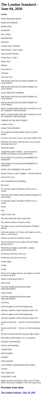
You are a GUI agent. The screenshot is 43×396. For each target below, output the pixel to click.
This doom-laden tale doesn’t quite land (15, 218)
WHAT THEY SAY (8, 214)
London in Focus (7, 124)
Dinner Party (5, 61)
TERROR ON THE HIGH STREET (14, 120)
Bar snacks (5, 185)
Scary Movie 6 (6, 69)
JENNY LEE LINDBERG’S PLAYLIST (16, 169)
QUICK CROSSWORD (10, 346)
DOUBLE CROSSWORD (10, 342)
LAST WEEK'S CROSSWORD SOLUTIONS (18, 365)
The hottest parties (7, 148)
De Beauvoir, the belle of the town (13, 254)
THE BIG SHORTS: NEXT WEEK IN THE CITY (19, 310)
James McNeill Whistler (10, 54)
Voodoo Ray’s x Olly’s (9, 58)
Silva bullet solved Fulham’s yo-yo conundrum (18, 338)
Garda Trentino (6, 293)
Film (2, 211)
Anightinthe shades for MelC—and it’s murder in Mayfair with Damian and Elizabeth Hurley (19, 153)
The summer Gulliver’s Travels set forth (15, 222)
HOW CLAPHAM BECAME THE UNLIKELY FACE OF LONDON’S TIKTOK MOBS (21, 110)
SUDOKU (5, 357)
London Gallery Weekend (10, 46)
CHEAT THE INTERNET (10, 128)
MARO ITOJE (6, 27)
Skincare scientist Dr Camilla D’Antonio (16, 238)
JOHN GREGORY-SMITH (11, 19)
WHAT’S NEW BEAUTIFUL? (12, 279)
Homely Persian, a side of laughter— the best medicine (21, 173)
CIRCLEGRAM (7, 361)
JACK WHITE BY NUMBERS (12, 93)
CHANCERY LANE (8, 377)
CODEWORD (6, 349)
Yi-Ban (3, 269)
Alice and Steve (6, 77)
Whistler (4, 65)
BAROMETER (6, 38)
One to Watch (6, 34)
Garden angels (6, 262)
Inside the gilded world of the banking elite (17, 307)
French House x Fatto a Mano (12, 50)
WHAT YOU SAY (8, 177)
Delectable (5, 42)
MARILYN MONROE (9, 23)
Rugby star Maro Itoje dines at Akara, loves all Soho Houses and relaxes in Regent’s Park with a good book (21, 382)
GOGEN (4, 369)
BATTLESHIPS (7, 353)
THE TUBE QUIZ (8, 373)
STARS (4, 265)
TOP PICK (5, 303)
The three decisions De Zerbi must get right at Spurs (20, 334)
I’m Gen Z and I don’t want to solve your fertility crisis (21, 138)
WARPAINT (5, 30)
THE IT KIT (5, 283)
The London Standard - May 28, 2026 (18, 392)
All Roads (4, 73)
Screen (3, 207)
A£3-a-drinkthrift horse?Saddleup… (14, 181)
